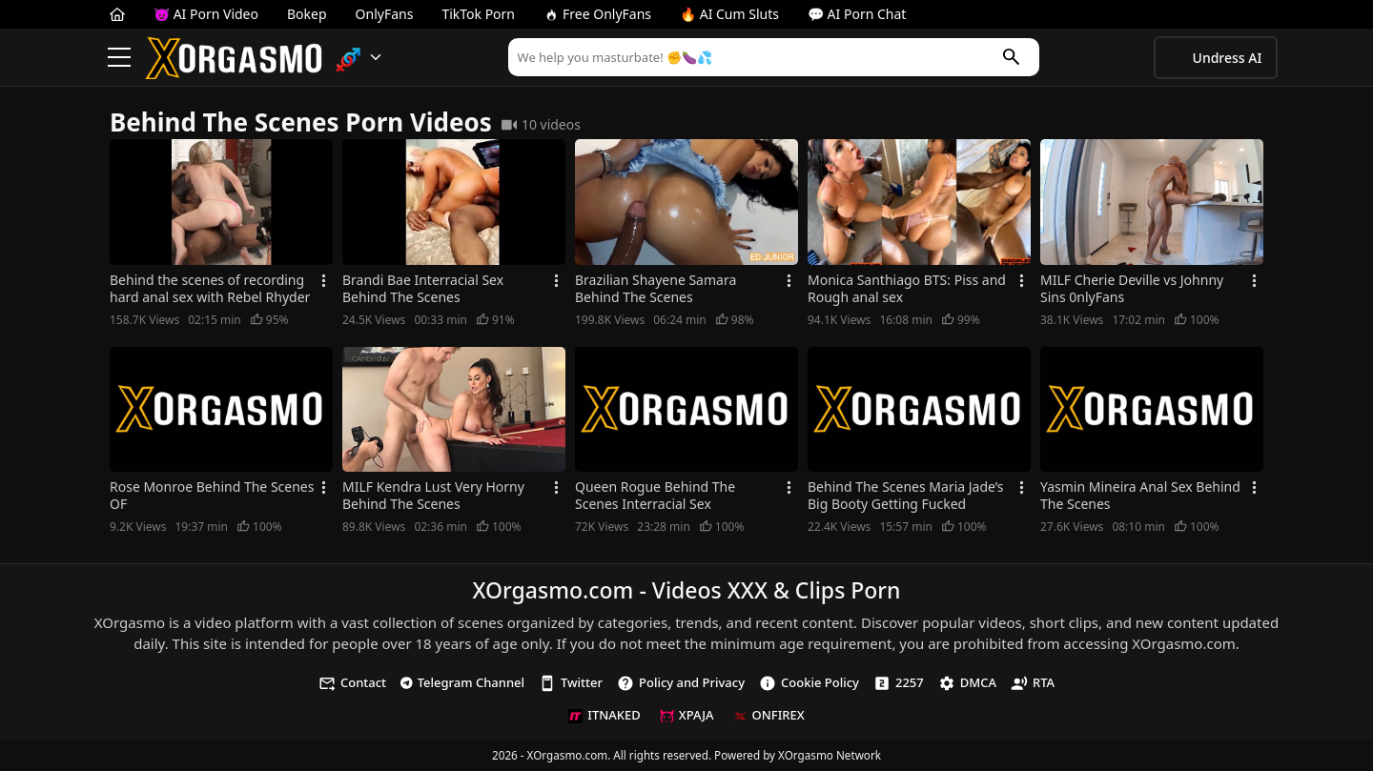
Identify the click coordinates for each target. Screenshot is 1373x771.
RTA (1033, 683)
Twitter (571, 683)
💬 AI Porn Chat (857, 14)
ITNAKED (604, 714)
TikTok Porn (478, 14)
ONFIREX (769, 714)
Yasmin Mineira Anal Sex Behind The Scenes (1140, 495)
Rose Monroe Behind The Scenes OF (212, 495)
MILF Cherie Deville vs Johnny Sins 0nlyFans (1131, 289)
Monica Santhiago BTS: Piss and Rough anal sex (907, 289)
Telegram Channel (462, 682)
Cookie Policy (809, 683)
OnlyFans (385, 14)
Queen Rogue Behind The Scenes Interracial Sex (655, 495)
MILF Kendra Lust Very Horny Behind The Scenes (433, 495)
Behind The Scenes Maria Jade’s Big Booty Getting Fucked (906, 495)
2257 (898, 683)
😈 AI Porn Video (206, 14)
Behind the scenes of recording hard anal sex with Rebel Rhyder (210, 289)
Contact (352, 683)
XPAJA (687, 714)
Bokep (307, 14)
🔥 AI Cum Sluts (729, 14)
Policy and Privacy (681, 683)
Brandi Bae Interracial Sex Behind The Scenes (422, 289)
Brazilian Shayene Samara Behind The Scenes (655, 289)
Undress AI (1227, 58)
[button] (359, 57)
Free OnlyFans (597, 14)
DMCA (967, 683)
